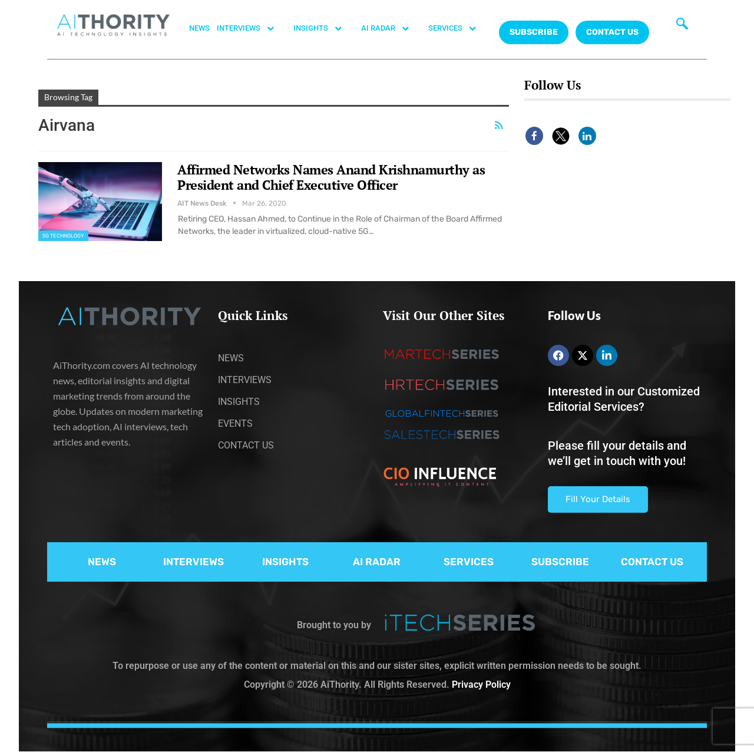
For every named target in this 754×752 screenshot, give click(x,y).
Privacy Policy (481, 684)
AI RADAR (391, 28)
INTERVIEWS (251, 28)
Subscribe (534, 32)
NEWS (199, 28)
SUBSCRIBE (560, 562)
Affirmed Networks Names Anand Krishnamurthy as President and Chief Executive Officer (331, 177)
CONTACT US (612, 32)
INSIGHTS (323, 28)
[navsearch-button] (682, 26)
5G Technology (63, 236)
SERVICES (458, 28)
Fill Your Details (598, 499)
